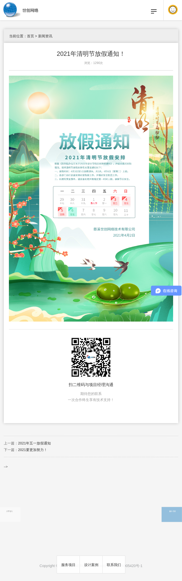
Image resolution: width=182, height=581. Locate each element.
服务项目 (68, 565)
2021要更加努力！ (32, 450)
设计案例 (91, 565)
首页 (30, 36)
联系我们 (114, 565)
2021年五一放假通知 (34, 443)
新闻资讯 (45, 36)
